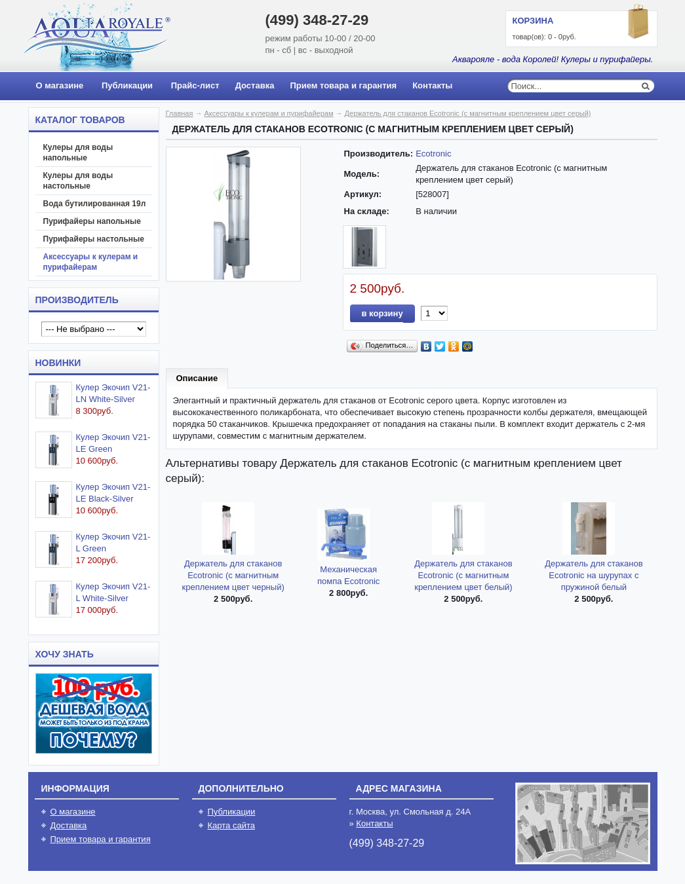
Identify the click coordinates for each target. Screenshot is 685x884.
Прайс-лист (195, 85)
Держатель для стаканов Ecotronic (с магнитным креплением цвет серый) (468, 113)
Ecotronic (433, 153)
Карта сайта (231, 825)
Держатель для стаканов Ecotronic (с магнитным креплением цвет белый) (463, 575)
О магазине (60, 85)
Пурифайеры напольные (92, 221)
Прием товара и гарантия (343, 85)
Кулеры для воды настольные (78, 181)
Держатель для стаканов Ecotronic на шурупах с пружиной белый (593, 575)
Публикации (127, 85)
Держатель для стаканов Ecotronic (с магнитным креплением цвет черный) (233, 575)
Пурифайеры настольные (94, 239)
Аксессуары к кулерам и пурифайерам (90, 262)
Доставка (255, 85)
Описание (197, 378)
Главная (179, 113)
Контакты (432, 85)
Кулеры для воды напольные (78, 152)
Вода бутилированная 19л (94, 203)
